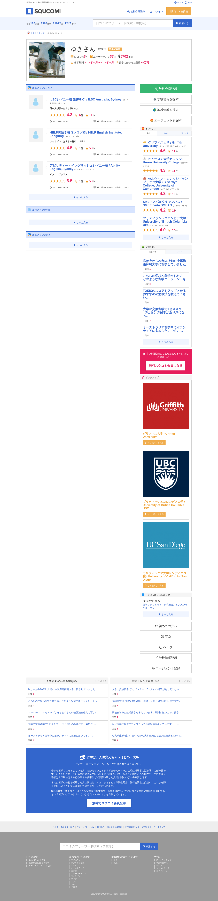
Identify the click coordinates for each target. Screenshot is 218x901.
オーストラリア (77, 867)
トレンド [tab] (178, 251)
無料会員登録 (135, 11)
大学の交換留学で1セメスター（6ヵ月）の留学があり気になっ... (163, 311)
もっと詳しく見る (154, 441)
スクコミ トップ (35, 33)
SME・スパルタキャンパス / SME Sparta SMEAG (165, 202)
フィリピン (76, 875)
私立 (116, 861)
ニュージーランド (78, 872)
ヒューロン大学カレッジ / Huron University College (166, 161)
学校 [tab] (148, 133)
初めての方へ (165, 624)
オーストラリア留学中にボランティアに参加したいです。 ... (164, 327)
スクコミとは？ (67, 825)
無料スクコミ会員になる (166, 364)
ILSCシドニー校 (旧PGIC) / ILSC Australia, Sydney (89, 101)
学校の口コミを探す (37, 859)
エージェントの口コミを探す (41, 864)
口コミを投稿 (178, 11)
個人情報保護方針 (114, 825)
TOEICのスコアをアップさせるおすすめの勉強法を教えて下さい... (164, 293)
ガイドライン (82, 825)
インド (74, 880)
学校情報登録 (165, 656)
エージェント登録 (165, 667)
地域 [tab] (166, 133)
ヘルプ (178, 2)
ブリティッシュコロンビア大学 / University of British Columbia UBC (165, 221)
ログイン (156, 11)
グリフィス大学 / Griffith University (165, 143)
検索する (182, 23)
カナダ (74, 869)
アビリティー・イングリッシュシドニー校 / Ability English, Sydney (85, 167)
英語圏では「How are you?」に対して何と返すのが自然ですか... (146, 699)
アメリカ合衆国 (77, 861)
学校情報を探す (166, 99)
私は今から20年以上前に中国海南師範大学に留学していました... (165, 261)
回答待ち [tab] (153, 251)
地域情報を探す (166, 110)
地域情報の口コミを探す (39, 861)
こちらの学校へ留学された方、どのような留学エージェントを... (165, 276)
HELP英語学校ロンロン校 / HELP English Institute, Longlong (86, 134)
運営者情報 (146, 825)
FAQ (188, 2)
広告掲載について (131, 825)
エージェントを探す (166, 120)
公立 (116, 859)
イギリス (75, 864)
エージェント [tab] (183, 133)
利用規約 (100, 825)
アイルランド (76, 859)
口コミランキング (163, 859)
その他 (74, 885)
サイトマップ (159, 825)
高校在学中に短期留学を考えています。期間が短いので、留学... (146, 711)
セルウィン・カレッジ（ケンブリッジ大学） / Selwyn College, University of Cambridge (165, 183)
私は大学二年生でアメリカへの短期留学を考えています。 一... (145, 722)
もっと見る (80, 197)
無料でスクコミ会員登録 (109, 801)
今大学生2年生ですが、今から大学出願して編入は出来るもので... (147, 734)
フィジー (75, 877)
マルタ (74, 883)
